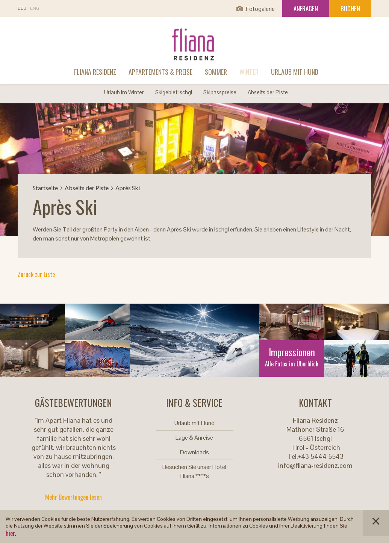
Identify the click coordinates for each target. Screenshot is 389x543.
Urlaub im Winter (124, 92)
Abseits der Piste (268, 92)
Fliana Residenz (95, 72)
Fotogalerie (260, 9)
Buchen (350, 8)
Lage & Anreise (194, 438)
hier (10, 533)
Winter (249, 72)
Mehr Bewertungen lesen (73, 497)
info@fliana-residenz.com (315, 465)
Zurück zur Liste (36, 274)
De (22, 8)
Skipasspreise (219, 92)
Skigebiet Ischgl (173, 92)
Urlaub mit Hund (294, 72)
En (34, 8)
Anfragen (306, 8)
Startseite (45, 187)
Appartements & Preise (160, 72)
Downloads (194, 452)
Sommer (216, 72)
